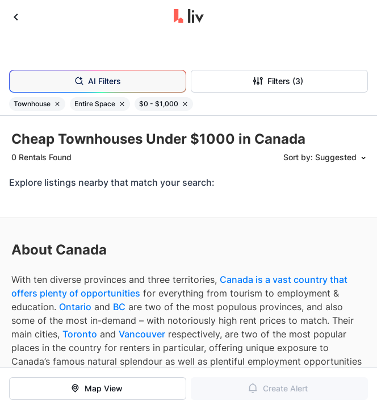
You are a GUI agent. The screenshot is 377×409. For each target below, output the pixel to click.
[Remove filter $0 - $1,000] (185, 104)
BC (119, 306)
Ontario (75, 306)
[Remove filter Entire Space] (122, 104)
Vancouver (142, 334)
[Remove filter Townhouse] (57, 104)
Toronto (79, 334)
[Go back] (16, 17)
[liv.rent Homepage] (189, 17)
